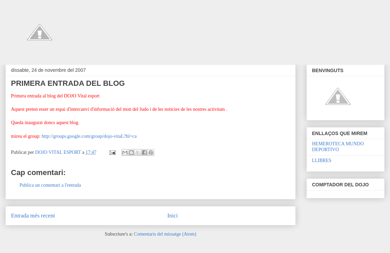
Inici (172, 215)
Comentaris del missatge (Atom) (165, 234)
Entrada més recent (33, 215)
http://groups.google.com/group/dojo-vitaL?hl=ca (89, 136)
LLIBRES (322, 160)
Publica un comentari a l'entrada (50, 185)
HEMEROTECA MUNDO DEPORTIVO (338, 146)
